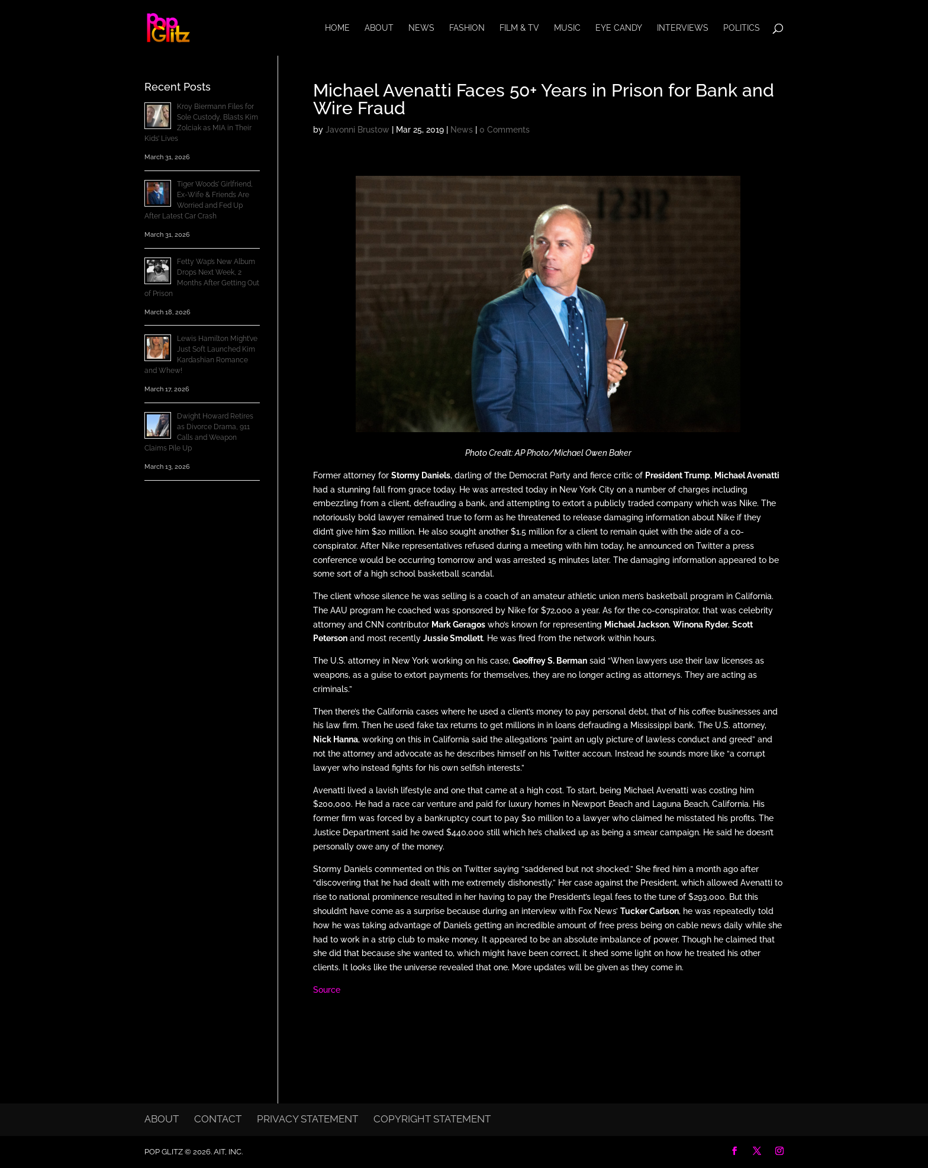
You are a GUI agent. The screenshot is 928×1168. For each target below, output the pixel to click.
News (421, 28)
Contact (217, 1119)
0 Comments (504, 129)
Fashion (467, 28)
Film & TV (519, 28)
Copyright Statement (432, 1119)
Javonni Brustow (357, 129)
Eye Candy (618, 28)
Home (337, 28)
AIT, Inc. (227, 1151)
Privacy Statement (307, 1119)
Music (567, 28)
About (379, 28)
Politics (741, 28)
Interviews (682, 28)
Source (326, 990)
